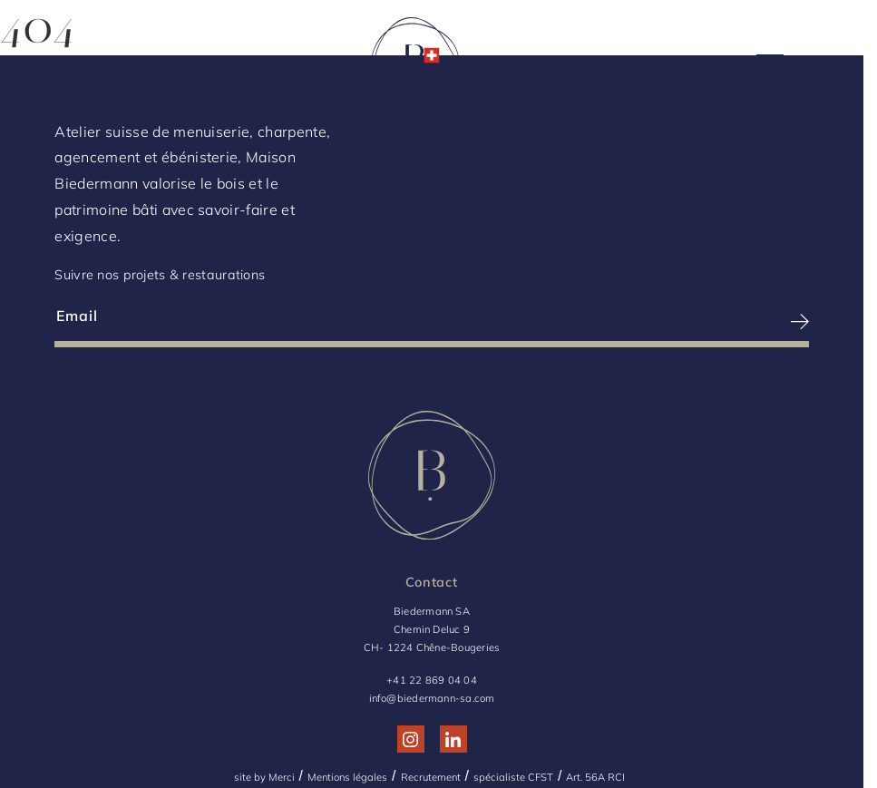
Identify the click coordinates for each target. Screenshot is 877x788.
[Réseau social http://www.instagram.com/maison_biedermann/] (410, 739)
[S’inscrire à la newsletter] (621, 321)
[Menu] (45, 65)
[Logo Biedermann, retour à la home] (415, 65)
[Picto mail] (770, 65)
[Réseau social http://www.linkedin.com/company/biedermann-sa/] (453, 739)
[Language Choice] (832, 62)
